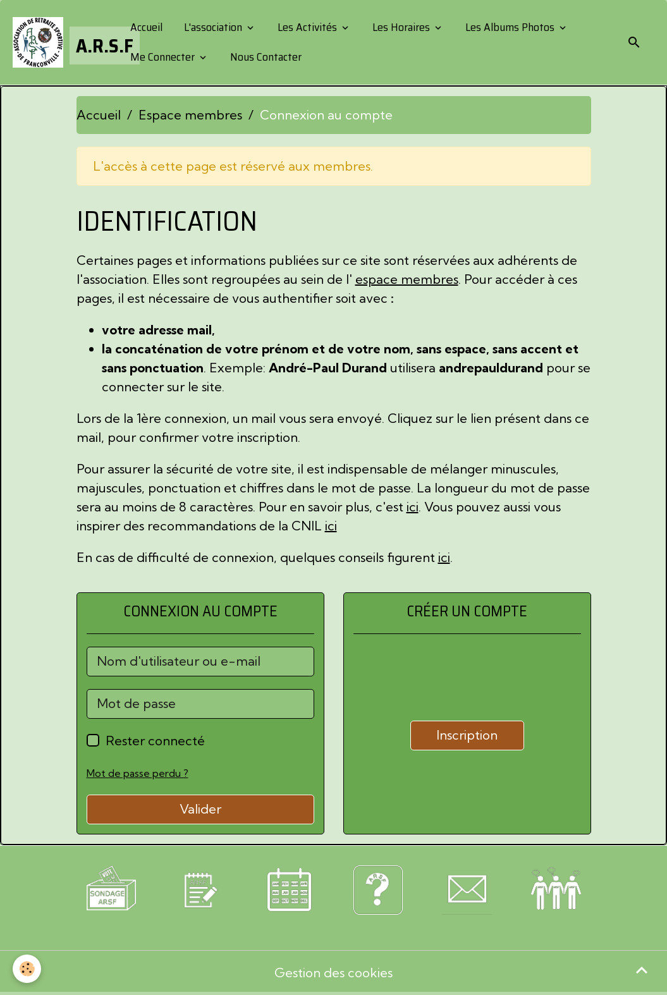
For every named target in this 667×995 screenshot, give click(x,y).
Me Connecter (162, 57)
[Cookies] (27, 969)
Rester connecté (155, 740)
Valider (200, 809)
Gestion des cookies (333, 972)
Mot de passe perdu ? (137, 773)
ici (413, 507)
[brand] (61, 42)
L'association (213, 27)
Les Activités (307, 27)
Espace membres (190, 115)
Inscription (467, 735)
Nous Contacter (265, 57)
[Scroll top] (642, 970)
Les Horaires (401, 27)
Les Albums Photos (510, 27)
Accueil (145, 27)
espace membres (406, 279)
